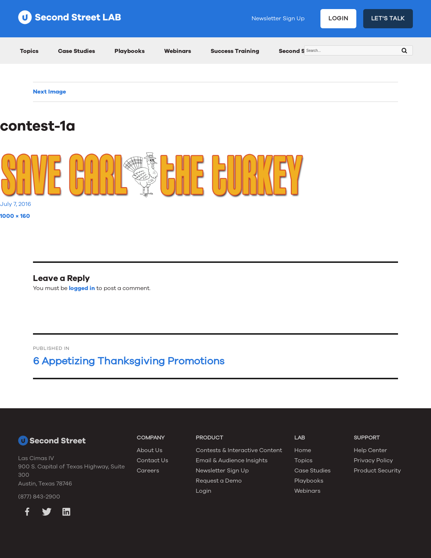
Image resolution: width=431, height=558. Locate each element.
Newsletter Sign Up (278, 18)
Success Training (235, 51)
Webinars (177, 51)
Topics (29, 51)
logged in (82, 288)
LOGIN (338, 18)
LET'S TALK (388, 18)
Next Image (49, 92)
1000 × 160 (15, 216)
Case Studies (76, 51)
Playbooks (130, 51)
